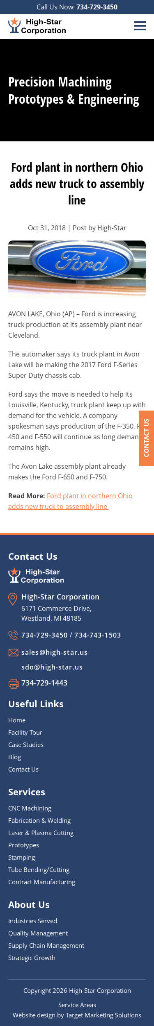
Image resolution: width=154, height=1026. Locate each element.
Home (16, 720)
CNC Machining (29, 808)
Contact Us (146, 438)
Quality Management (38, 933)
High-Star (111, 227)
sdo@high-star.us (52, 667)
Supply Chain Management (46, 945)
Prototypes (23, 845)
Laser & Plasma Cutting (41, 833)
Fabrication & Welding (39, 820)
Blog (14, 757)
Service (69, 1005)
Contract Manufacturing (41, 882)
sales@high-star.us (54, 652)
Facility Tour (25, 732)
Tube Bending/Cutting (38, 869)
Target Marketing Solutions (103, 1015)
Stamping (21, 857)
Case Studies (26, 744)
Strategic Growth (31, 957)
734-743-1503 (97, 635)
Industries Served (32, 921)
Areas (88, 1005)
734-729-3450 (96, 6)
